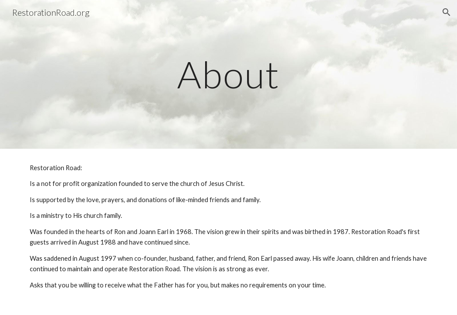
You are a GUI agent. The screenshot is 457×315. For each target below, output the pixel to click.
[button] (446, 12)
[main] (228, 74)
